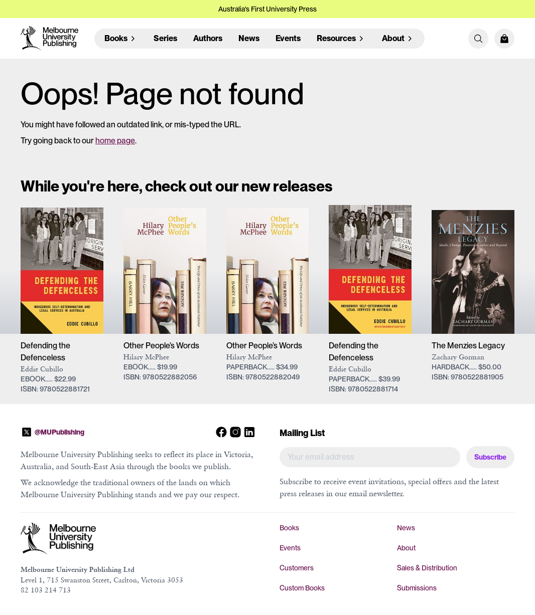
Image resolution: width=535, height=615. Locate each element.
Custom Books (302, 588)
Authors (207, 38)
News (248, 38)
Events (288, 38)
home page (115, 140)
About (406, 548)
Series (165, 38)
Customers (297, 568)
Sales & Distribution (427, 568)
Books (289, 528)
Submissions (417, 588)
